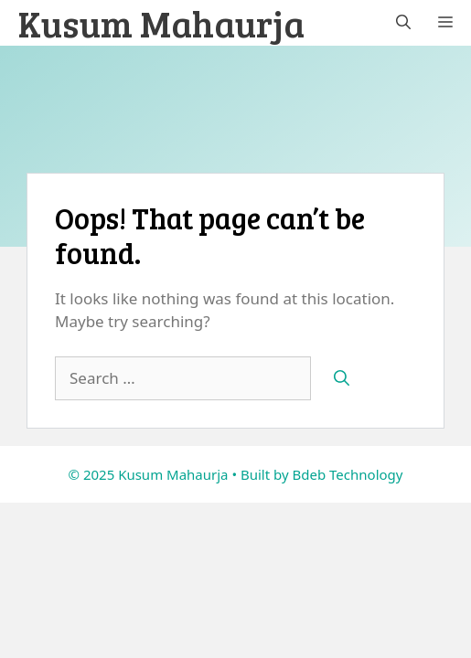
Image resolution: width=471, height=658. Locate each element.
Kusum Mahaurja (161, 23)
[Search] (342, 378)
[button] (403, 23)
